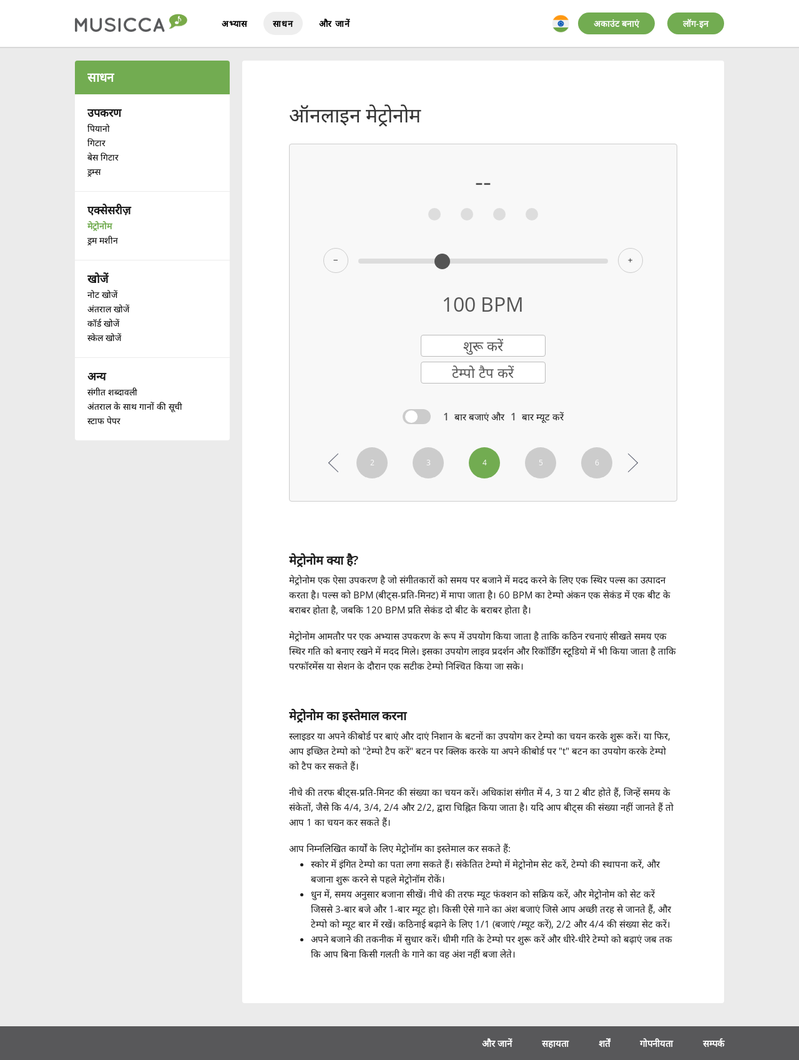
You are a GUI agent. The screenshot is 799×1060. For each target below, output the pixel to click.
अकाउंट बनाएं (616, 23)
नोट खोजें (102, 294)
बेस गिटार (103, 157)
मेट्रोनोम (99, 226)
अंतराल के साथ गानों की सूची (134, 406)
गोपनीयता (654, 1040)
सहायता (551, 1040)
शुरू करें (483, 346)
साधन (283, 23)
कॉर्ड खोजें (103, 323)
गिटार (96, 143)
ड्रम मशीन (102, 240)
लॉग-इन (695, 23)
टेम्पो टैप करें (483, 373)
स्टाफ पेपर (103, 421)
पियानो (98, 128)
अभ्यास (234, 23)
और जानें (334, 23)
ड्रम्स (93, 171)
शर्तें (601, 1040)
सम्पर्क (713, 1040)
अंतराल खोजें (108, 309)
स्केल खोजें (104, 338)
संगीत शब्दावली (112, 392)
